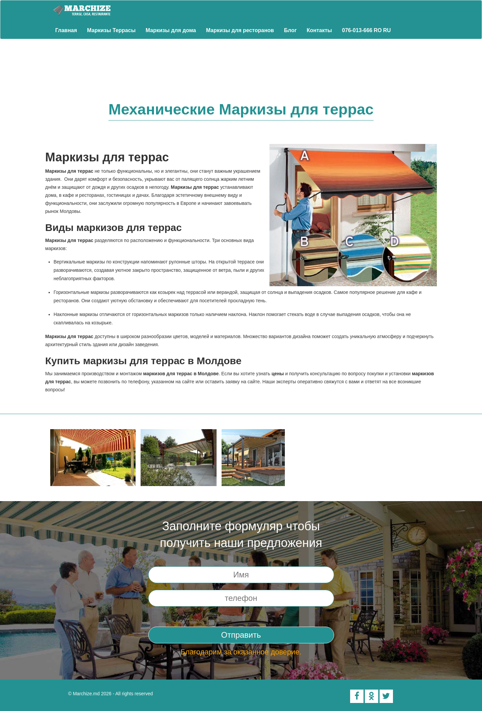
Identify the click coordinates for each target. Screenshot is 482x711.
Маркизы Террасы (111, 30)
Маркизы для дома (171, 30)
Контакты (319, 30)
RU (387, 30)
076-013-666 (357, 30)
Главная (66, 30)
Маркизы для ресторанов (240, 30)
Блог (290, 30)
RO (378, 30)
